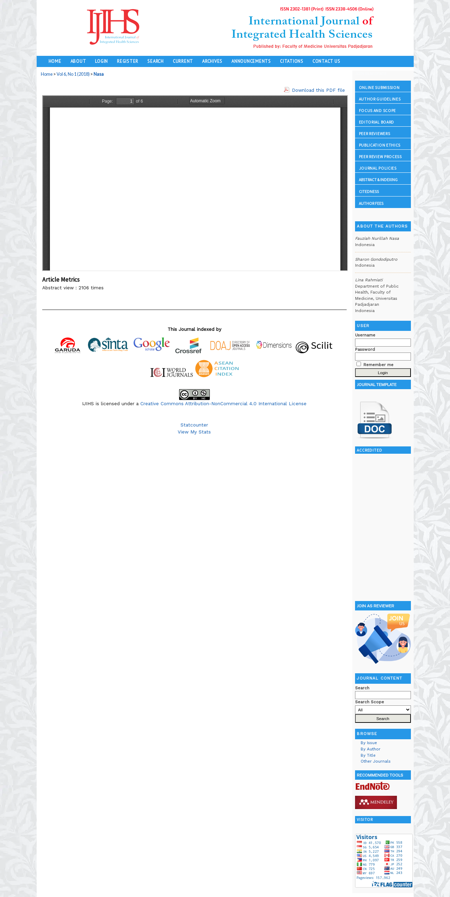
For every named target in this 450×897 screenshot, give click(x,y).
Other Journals (376, 761)
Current (183, 61)
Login (101, 61)
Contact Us (326, 61)
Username (365, 335)
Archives (212, 61)
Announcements (251, 61)
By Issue (369, 742)
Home (55, 61)
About (78, 61)
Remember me (378, 364)
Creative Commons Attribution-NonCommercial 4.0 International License (223, 403)
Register (127, 61)
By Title (368, 755)
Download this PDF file (318, 90)
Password (365, 349)
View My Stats (194, 432)
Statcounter (194, 425)
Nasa (99, 74)
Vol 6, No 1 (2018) (73, 74)
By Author (371, 749)
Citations (291, 61)
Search (155, 61)
